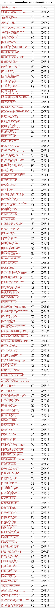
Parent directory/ (4, 6)
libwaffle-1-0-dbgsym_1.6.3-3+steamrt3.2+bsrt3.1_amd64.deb (13, 447)
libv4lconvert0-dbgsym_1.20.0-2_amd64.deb (9, 416)
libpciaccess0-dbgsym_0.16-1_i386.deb (8, 302)
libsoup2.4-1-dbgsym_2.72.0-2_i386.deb (8, 359)
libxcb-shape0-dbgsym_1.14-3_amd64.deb (9, 502)
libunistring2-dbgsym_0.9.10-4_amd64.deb (9, 405)
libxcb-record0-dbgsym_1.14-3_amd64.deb (9, 492)
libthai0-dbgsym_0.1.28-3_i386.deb (7, 391)
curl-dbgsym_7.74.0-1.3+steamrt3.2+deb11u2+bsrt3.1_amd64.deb (13, 12)
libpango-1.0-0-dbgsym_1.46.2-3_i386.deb (9, 290)
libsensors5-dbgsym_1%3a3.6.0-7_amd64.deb (10, 347)
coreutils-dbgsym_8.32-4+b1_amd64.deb (9, 11)
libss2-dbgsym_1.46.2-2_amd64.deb (8, 365)
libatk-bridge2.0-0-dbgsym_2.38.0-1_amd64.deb (10, 51)
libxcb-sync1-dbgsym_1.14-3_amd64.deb (9, 507)
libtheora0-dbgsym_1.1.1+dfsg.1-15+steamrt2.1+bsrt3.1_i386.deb (13, 394)
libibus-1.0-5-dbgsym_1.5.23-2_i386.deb (8, 213)
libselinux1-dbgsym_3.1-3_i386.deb (8, 345)
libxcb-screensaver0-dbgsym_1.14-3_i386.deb (10, 501)
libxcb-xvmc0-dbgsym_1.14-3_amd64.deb (9, 525)
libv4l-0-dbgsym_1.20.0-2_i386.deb (7, 415)
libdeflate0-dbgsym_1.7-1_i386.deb (7, 113)
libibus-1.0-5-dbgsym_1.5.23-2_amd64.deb (9, 212)
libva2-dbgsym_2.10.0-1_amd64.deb (8, 429)
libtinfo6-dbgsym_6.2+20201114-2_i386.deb (9, 399)
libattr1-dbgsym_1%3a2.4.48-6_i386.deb (8, 62)
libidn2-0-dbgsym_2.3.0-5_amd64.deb (8, 219)
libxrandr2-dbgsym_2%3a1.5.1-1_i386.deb (9, 561)
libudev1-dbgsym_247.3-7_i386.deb (8, 404)
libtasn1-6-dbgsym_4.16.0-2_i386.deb (8, 386)
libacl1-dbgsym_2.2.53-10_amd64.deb (8, 40)
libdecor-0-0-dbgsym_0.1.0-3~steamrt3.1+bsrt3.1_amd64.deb (12, 107)
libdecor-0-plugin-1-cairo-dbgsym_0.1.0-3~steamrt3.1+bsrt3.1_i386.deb (14, 111)
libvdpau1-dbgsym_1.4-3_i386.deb (7, 433)
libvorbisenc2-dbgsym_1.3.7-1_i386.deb (8, 438)
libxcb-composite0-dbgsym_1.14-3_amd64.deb (10, 472)
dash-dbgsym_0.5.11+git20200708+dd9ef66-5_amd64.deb (12, 13)
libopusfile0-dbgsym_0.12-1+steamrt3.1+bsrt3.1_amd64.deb (12, 277)
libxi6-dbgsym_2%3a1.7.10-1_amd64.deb (9, 542)
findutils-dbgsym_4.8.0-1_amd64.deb (8, 24)
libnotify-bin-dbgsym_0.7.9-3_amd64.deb (9, 263)
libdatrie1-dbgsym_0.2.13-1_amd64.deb (8, 98)
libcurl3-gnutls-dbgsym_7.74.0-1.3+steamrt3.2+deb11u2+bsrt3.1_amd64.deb (10, 93)
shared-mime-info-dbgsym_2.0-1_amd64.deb (9, 590)
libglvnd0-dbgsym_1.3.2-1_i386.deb (8, 185)
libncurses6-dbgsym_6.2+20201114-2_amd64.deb (10, 253)
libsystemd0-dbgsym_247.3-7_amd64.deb (9, 382)
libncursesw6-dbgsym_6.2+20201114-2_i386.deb (10, 257)
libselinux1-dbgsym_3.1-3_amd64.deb (8, 344)
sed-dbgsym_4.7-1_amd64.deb (7, 589)
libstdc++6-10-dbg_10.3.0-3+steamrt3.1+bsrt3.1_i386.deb (12, 373)
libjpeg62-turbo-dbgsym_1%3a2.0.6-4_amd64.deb (10, 227)
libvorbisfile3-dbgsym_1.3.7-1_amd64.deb (9, 439)
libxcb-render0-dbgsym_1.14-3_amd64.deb (9, 494)
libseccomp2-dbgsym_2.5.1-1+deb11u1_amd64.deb (11, 342)
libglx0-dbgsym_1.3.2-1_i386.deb (7, 190)
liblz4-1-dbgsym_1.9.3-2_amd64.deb (8, 238)
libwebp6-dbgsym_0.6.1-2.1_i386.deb (8, 458)
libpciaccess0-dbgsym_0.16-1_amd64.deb (9, 301)
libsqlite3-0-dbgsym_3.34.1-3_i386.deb (8, 364)
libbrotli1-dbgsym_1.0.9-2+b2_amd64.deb (9, 67)
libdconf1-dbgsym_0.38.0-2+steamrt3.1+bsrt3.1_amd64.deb (12, 103)
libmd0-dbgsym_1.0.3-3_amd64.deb (8, 244)
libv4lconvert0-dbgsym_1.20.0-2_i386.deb (9, 418)
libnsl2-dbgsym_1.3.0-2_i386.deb (7, 268)
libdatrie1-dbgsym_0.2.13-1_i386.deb (8, 100)
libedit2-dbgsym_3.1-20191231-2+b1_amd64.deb (10, 127)
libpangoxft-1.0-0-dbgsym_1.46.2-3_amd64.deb (10, 296)
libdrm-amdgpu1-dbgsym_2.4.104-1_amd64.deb (10, 115)
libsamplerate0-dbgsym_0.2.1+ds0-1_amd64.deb (10, 327)
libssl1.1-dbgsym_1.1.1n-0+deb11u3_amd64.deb (10, 369)
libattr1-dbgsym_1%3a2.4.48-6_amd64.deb (9, 61)
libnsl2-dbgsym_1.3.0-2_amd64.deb (8, 267)
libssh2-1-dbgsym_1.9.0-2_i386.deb (8, 368)
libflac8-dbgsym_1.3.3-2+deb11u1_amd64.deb (10, 146)
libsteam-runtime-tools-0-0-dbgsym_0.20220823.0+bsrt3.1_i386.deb (14, 378)
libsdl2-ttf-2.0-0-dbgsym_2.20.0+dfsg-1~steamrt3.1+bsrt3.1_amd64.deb (14, 340)
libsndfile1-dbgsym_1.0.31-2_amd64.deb (9, 355)
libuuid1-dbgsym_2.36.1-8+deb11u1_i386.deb (10, 413)
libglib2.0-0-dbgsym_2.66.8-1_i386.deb (8, 180)
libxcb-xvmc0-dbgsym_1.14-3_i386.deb (8, 526)
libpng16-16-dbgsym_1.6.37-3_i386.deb (8, 315)
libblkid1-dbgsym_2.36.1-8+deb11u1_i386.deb (10, 66)
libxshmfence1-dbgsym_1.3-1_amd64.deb (9, 565)
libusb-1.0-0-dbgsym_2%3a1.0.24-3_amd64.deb (10, 408)
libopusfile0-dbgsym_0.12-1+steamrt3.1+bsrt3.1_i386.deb (12, 278)
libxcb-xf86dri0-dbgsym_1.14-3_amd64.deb (9, 509)
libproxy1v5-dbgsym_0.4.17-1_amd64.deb (9, 316)
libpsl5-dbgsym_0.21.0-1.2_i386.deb (8, 320)
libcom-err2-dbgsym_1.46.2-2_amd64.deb (9, 87)
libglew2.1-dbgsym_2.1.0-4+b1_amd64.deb (9, 176)
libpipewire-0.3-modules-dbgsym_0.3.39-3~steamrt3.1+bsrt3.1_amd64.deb (15, 308)
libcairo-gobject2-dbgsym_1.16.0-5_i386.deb (9, 80)
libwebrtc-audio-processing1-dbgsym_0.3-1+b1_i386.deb (12, 460)
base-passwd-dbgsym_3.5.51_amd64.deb (9, 7)
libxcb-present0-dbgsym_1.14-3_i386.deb (9, 488)
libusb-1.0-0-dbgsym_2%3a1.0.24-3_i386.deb (9, 409)
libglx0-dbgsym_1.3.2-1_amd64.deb (8, 189)
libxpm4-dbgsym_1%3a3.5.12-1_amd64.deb (9, 555)
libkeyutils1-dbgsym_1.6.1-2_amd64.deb (8, 232)
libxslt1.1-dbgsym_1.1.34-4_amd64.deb (8, 567)
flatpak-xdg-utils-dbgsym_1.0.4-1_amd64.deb (9, 26)
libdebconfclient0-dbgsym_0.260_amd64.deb (9, 106)
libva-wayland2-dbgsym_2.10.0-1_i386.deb (9, 425)
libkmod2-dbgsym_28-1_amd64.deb (8, 234)
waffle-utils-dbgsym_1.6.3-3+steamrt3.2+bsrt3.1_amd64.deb (12, 600)
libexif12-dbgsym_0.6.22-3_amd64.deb (8, 135)
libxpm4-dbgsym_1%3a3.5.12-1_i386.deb (9, 556)
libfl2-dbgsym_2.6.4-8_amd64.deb (7, 144)
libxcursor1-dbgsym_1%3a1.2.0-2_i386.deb (9, 533)
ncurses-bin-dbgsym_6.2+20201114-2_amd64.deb (10, 584)
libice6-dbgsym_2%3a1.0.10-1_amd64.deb (9, 214)
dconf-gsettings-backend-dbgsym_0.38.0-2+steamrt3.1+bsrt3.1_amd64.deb (9, 18)
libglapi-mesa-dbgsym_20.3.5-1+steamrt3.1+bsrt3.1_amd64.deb (13, 174)
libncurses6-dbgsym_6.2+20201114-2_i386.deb (10, 254)
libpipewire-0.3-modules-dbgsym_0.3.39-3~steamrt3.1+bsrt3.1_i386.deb (14, 310)
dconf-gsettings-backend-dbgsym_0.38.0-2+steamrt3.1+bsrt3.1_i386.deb (15, 19)
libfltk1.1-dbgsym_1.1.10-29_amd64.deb (8, 149)
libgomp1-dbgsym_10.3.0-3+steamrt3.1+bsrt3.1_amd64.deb (12, 194)
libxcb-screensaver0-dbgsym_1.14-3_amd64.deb (10, 499)
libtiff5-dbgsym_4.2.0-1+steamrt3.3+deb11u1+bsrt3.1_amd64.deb (13, 395)
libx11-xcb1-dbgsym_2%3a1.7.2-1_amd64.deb (10, 467)
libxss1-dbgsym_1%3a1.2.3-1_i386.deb (8, 571)
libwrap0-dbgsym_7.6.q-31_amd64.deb (8, 462)
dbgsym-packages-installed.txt (7, 15)
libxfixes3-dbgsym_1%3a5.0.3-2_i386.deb (9, 538)
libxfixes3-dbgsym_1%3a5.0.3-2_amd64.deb (9, 537)
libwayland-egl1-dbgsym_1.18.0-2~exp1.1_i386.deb (11, 455)
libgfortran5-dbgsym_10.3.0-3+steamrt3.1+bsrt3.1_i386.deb (12, 168)
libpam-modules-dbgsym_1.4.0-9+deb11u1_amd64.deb (11, 286)
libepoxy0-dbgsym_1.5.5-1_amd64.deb (8, 132)
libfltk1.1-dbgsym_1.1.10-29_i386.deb (8, 150)
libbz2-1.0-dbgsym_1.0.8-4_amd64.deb (8, 72)
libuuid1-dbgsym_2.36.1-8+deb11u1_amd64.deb (10, 411)
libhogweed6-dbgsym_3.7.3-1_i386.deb (8, 210)
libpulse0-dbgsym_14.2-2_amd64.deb (8, 321)
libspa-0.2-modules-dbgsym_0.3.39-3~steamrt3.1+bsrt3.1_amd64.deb (14, 360)
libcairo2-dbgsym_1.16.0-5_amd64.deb (8, 81)
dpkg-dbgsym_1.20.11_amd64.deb (7, 22)
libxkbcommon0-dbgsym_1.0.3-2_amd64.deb (9, 547)
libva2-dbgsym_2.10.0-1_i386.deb (7, 430)
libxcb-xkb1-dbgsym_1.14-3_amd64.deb (8, 517)
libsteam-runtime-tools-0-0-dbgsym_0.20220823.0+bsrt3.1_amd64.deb (14, 376)
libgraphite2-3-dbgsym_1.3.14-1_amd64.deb (9, 199)
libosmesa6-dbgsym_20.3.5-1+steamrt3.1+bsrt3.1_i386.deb (12, 281)
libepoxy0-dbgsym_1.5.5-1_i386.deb (8, 134)
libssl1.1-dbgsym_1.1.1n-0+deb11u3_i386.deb (10, 370)
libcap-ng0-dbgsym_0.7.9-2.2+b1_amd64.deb (9, 84)
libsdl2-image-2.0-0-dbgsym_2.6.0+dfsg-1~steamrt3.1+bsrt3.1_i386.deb (14, 334)
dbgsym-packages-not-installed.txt (7, 16)
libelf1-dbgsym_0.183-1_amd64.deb (8, 130)
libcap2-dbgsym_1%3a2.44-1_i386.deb (8, 86)
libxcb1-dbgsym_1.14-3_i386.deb (7, 528)
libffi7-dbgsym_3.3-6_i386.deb (7, 142)
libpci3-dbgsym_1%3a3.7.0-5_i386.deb (8, 300)
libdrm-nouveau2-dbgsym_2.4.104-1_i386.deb (10, 121)
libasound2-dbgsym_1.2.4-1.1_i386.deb (8, 45)
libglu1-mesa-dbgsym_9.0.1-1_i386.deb (8, 183)
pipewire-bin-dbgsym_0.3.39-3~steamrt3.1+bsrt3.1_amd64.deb (13, 587)
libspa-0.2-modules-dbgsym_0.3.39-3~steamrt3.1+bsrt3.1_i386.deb (14, 361)
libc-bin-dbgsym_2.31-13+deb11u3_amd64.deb (10, 75)
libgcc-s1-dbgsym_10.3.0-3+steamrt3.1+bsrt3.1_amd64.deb (12, 159)
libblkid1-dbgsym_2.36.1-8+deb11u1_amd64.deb (10, 65)
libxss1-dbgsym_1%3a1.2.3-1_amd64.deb (9, 570)
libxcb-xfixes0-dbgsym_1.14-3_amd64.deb (9, 512)
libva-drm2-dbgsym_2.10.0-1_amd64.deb (9, 419)
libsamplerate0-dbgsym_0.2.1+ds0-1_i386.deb (10, 329)
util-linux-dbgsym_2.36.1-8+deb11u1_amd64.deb (10, 596)
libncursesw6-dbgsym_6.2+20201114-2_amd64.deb (11, 256)
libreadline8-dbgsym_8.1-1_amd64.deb (8, 326)
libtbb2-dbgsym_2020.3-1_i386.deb (8, 389)
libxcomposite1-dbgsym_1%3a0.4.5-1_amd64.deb (10, 530)
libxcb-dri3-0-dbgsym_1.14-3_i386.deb (8, 483)
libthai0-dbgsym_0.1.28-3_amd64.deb (8, 390)
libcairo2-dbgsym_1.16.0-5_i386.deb (8, 82)
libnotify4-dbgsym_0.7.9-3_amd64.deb (8, 264)
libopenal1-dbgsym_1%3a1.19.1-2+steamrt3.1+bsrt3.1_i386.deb (13, 273)
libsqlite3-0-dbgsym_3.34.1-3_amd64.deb (9, 363)
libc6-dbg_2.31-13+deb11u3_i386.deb (8, 77)
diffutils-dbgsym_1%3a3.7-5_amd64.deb (8, 21)
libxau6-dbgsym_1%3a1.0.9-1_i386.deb (8, 470)
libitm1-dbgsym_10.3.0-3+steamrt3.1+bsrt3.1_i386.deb (11, 223)
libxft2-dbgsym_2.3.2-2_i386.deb (7, 541)
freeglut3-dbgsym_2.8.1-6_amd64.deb (8, 28)
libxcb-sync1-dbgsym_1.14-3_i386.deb (8, 508)
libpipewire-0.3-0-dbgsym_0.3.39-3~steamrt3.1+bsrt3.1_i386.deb (13, 307)
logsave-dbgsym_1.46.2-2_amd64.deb (8, 581)
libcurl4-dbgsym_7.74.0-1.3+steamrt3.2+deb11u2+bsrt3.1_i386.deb (14, 97)
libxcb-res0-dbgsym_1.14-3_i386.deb (8, 498)
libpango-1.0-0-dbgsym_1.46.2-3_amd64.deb (9, 288)
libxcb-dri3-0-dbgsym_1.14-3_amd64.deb (9, 482)
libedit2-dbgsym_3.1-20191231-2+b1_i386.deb (10, 129)
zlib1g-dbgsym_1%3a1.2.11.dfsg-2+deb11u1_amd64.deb (12, 605)
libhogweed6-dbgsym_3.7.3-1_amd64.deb (9, 209)
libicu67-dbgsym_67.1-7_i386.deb (7, 218)
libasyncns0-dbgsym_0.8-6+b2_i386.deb (8, 50)
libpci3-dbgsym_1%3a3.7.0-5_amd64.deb (9, 298)
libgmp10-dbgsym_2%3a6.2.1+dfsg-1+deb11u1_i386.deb (12, 193)
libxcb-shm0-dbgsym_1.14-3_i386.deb (8, 506)
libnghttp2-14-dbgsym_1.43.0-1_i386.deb (9, 262)
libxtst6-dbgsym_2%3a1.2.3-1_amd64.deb (9, 575)
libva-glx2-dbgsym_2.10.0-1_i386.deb (8, 423)
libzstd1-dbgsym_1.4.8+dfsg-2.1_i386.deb (9, 580)
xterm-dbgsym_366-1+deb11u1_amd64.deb (9, 601)
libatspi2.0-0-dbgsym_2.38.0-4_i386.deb (8, 60)
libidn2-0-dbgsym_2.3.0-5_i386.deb (8, 220)
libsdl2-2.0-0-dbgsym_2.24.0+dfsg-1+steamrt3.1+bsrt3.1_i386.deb (13, 331)
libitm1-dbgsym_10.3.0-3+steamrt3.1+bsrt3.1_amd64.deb (12, 222)
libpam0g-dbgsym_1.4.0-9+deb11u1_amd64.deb (10, 287)
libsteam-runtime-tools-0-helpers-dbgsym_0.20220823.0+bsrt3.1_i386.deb (15, 381)
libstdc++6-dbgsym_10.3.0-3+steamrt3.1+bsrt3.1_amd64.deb (12, 374)
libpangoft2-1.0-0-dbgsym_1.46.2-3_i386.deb (9, 295)
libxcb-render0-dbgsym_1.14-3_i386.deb (8, 496)
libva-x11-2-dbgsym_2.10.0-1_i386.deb (8, 428)
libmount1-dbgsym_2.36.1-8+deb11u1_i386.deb (10, 248)
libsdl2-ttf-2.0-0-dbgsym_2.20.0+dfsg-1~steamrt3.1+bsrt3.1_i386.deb (14, 341)
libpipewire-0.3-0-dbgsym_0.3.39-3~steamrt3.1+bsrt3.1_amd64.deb (14, 306)
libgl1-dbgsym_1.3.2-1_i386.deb (7, 170)
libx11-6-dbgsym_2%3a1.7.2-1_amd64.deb (9, 464)
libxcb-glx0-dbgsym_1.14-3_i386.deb (8, 486)
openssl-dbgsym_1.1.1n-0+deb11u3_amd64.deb (10, 585)
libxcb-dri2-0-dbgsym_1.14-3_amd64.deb (9, 479)
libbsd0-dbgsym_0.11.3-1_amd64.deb (8, 70)
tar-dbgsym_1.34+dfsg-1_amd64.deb (8, 595)
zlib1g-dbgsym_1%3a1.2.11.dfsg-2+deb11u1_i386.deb (11, 606)
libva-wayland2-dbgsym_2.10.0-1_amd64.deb (9, 424)
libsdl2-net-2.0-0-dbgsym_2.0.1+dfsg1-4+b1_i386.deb (11, 339)
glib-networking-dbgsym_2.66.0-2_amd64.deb (10, 32)
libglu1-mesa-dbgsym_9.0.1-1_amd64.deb (9, 181)
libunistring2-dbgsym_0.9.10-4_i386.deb (8, 406)
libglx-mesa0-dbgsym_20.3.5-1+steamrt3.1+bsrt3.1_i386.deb (12, 188)
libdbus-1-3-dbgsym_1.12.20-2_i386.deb (8, 102)
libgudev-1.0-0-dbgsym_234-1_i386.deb (8, 205)
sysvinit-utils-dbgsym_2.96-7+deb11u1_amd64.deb (10, 594)
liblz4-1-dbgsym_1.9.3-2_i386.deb (7, 239)
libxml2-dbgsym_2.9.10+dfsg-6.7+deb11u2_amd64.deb (11, 550)
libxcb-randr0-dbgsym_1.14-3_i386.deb (8, 491)
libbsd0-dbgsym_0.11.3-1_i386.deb (7, 71)
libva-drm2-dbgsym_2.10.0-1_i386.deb (8, 420)
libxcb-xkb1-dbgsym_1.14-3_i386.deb (8, 518)
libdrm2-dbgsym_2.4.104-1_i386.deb (8, 126)
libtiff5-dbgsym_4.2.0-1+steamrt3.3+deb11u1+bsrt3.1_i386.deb (13, 396)
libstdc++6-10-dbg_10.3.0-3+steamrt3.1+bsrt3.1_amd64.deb (12, 371)
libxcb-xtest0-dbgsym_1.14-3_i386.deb (8, 521)
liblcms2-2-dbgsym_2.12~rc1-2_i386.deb (9, 237)
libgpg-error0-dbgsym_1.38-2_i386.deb (8, 198)
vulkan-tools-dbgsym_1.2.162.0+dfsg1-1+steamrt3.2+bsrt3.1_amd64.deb (15, 599)
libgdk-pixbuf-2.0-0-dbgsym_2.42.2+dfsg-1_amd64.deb (11, 164)
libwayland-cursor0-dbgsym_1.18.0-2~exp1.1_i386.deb (11, 453)
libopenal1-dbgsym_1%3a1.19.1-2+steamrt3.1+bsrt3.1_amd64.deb (14, 272)
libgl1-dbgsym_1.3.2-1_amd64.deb (7, 169)
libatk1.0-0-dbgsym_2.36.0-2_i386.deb (8, 55)
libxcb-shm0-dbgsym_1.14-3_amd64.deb (9, 504)
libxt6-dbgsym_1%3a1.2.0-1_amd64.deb (8, 572)
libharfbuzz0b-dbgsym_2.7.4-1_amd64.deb (9, 207)
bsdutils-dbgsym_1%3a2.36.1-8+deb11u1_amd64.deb (11, 10)
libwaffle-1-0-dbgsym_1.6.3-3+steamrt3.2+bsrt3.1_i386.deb (12, 448)
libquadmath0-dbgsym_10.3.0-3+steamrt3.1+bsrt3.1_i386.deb (13, 325)
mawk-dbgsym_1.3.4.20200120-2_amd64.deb (10, 582)
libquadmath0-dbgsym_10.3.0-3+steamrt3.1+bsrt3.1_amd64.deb (13, 324)
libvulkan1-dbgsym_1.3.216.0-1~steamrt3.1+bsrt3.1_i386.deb (12, 445)
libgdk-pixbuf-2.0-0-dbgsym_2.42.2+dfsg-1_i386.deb (11, 165)
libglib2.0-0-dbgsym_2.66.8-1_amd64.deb (9, 179)
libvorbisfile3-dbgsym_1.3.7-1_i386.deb (8, 440)
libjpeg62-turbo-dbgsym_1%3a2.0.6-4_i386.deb (10, 228)
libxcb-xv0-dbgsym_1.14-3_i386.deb (8, 523)
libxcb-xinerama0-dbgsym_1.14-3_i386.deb (9, 516)
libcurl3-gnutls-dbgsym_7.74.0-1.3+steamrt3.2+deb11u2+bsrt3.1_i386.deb (15, 95)
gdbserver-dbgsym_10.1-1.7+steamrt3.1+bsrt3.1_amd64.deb (12, 31)
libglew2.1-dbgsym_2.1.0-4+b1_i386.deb (9, 178)
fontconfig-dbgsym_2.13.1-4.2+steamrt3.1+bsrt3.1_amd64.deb (13, 27)
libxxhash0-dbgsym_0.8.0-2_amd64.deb (8, 577)
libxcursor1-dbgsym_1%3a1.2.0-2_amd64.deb (10, 532)
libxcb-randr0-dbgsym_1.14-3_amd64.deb (9, 489)
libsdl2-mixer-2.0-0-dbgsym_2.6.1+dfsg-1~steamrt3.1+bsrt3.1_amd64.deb (15, 335)
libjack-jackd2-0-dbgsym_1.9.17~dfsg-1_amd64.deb (11, 224)
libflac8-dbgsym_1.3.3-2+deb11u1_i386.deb (9, 147)
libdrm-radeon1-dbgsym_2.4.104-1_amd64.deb (10, 122)
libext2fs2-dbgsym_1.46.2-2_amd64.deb (8, 140)
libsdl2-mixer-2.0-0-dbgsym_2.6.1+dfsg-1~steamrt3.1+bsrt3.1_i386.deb (14, 336)
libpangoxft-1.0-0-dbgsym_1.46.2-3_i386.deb (9, 297)
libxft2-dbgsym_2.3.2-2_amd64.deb (8, 540)
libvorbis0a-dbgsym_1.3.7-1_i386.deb (8, 435)
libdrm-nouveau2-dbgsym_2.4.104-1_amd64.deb (10, 120)
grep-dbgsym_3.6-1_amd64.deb (7, 36)
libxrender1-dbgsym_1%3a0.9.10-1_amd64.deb (10, 562)
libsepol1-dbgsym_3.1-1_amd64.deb (8, 350)
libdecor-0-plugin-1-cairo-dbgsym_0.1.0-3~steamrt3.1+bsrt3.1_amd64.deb (15, 110)
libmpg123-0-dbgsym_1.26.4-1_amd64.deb (9, 251)
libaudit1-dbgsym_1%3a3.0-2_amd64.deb (9, 63)
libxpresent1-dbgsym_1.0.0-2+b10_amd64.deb (10, 557)
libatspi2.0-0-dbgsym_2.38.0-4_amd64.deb (9, 58)
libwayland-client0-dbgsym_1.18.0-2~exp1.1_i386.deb (11, 450)
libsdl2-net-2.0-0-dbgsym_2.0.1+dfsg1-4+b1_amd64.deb (11, 337)
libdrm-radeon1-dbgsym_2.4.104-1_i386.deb (9, 124)
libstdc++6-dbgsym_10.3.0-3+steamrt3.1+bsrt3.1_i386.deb (12, 375)
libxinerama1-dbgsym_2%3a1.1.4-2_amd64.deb (10, 545)
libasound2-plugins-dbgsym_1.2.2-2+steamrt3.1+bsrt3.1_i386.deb (13, 47)
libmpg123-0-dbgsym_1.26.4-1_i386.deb (8, 252)
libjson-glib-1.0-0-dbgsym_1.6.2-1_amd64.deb (10, 229)
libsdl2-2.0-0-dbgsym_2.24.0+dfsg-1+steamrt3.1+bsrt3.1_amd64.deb (14, 330)
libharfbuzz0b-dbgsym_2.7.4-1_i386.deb (8, 208)
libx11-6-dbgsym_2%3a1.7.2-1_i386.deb (8, 465)
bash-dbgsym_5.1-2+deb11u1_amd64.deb (9, 8)
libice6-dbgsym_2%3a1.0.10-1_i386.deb (8, 215)
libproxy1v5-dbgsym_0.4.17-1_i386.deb (8, 317)
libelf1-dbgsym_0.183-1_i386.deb (7, 131)
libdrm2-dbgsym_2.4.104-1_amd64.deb (8, 125)
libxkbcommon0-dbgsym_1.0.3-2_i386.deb (9, 548)
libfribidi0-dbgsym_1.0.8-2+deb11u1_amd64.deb (10, 156)
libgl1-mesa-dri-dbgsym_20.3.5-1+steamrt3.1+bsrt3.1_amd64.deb (13, 171)
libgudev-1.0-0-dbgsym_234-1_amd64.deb (9, 204)
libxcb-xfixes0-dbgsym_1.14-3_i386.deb (8, 513)
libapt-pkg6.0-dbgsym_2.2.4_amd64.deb (8, 42)
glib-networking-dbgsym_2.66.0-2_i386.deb (9, 33)
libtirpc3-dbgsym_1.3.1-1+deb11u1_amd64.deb (10, 400)
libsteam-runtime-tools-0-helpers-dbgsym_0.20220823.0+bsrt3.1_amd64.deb (9, 380)
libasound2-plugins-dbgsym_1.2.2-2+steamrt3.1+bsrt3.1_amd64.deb (14, 46)
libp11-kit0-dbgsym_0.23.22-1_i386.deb (8, 283)
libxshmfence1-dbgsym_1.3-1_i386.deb (8, 566)
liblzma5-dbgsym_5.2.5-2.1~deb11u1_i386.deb (10, 242)
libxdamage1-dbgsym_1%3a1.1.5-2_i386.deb (9, 536)
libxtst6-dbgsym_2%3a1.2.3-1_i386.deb (8, 576)
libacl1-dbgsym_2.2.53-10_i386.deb (8, 41)
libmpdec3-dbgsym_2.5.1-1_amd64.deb (8, 249)
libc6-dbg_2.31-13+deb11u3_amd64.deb (9, 76)
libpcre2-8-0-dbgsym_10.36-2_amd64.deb (9, 303)
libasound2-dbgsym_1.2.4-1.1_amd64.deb (9, 43)
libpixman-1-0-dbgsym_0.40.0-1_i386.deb (9, 312)
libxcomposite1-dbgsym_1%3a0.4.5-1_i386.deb (10, 531)
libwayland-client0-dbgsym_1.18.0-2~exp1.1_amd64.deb (12, 449)
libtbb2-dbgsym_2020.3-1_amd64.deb (8, 387)
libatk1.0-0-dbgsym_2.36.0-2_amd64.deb (9, 53)
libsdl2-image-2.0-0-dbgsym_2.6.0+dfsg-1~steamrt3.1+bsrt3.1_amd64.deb (15, 332)
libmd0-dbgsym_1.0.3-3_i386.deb (7, 246)
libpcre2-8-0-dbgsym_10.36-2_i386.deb (8, 305)
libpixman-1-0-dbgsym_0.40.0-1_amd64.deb (9, 311)
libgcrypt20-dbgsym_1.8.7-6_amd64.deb (8, 161)
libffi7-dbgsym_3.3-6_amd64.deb (7, 141)
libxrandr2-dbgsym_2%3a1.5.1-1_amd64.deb (9, 560)
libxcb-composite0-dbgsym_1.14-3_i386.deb (9, 473)
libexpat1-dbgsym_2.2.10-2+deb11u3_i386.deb (10, 139)
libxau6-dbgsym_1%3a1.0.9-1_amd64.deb (9, 469)
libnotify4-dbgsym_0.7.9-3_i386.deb (8, 266)
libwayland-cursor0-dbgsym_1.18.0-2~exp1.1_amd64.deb (12, 452)
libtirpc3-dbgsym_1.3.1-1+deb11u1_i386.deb (9, 401)
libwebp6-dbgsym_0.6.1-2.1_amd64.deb (8, 457)
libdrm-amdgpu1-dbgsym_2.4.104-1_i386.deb (9, 116)
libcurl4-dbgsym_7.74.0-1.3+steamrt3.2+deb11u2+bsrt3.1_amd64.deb (14, 96)
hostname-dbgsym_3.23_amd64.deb (8, 38)
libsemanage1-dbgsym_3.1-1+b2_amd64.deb (9, 346)
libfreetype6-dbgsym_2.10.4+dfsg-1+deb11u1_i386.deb (11, 155)
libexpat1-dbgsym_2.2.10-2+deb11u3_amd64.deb (10, 137)
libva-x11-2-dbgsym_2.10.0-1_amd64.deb (9, 426)
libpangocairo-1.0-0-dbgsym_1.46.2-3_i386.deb (10, 292)
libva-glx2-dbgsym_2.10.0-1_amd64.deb (8, 421)
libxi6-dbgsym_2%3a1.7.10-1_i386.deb (8, 543)
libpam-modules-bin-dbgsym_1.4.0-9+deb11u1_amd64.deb (12, 285)
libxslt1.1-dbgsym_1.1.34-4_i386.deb (8, 569)
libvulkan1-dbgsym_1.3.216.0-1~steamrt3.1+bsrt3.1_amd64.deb (13, 444)
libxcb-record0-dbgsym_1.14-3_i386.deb (8, 493)
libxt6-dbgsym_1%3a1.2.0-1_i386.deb (8, 574)
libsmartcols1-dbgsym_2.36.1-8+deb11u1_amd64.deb (11, 354)
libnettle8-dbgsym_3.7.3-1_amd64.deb (8, 258)
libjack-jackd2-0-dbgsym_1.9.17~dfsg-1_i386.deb (10, 225)
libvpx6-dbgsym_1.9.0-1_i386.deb (7, 443)
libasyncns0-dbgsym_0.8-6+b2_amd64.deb (9, 48)
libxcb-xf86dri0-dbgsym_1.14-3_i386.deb (9, 511)
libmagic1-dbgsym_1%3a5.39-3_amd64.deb (9, 243)
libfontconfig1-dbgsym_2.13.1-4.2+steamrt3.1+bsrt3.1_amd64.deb (13, 151)
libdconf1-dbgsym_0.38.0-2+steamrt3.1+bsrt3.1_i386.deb (12, 105)
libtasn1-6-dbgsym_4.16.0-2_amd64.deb (8, 385)
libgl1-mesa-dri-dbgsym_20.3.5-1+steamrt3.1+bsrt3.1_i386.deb (13, 173)
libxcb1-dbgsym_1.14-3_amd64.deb (8, 527)
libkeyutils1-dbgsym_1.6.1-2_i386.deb (8, 233)
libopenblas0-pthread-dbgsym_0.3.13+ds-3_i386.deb (11, 276)
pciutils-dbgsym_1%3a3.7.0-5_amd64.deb (9, 586)
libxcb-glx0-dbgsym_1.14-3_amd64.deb (8, 484)
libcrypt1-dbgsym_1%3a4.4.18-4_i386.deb (9, 91)
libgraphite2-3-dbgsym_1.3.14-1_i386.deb (9, 200)
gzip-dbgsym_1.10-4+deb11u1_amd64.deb (9, 37)
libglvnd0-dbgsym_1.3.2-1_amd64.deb (8, 184)
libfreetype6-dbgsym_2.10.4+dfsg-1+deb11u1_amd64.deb (12, 154)
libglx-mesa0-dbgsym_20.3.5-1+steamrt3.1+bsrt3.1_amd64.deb (13, 186)
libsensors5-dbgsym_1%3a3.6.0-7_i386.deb (9, 349)
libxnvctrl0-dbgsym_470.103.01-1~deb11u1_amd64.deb (11, 552)
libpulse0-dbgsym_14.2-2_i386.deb (7, 322)
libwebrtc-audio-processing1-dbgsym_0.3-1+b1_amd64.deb (12, 459)
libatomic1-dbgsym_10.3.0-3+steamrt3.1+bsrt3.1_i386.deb (12, 57)
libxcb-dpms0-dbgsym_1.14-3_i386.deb (8, 478)
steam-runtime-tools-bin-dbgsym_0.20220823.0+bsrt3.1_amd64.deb (14, 591)
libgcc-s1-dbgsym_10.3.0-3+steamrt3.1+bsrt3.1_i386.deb (12, 160)
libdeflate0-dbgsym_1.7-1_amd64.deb (8, 112)
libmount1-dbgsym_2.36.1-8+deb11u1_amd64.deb (10, 247)
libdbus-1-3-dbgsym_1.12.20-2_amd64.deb (9, 101)
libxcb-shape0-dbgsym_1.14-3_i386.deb (8, 503)
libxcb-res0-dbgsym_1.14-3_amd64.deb (8, 497)
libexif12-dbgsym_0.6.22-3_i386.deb (8, 136)
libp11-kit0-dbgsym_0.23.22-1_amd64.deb (9, 282)
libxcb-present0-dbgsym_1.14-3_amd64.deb (9, 487)
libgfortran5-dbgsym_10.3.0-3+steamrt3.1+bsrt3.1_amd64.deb (13, 166)
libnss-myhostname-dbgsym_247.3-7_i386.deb (10, 271)
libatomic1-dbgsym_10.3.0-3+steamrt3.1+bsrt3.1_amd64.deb (12, 56)
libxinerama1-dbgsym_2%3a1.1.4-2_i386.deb (9, 546)
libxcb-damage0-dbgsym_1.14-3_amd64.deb (9, 474)
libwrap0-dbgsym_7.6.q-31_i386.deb (8, 463)
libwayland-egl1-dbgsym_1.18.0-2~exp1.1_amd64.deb (11, 454)
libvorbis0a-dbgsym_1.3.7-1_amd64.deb (8, 434)
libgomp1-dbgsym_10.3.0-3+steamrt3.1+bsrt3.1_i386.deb (12, 195)
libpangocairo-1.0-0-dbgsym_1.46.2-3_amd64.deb (10, 291)
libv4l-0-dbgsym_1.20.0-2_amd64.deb (8, 414)
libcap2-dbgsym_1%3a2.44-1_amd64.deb (9, 85)
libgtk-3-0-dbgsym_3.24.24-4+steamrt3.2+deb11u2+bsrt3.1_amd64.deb (14, 202)
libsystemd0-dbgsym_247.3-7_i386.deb (8, 384)
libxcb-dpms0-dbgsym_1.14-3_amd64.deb (9, 477)
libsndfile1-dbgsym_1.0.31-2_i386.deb (8, 356)
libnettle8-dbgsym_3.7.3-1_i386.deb (8, 259)
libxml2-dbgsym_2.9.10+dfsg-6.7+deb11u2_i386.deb (11, 551)
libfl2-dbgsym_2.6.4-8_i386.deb (7, 145)
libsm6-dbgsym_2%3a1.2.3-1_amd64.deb (9, 351)
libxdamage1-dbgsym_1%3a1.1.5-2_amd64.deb (10, 535)
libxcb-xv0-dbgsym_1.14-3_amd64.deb (8, 522)
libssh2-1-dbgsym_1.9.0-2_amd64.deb (8, 366)
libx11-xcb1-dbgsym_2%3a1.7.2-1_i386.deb (9, 468)
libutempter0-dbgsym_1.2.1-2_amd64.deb (9, 410)
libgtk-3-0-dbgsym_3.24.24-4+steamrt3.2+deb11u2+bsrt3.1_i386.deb (14, 203)
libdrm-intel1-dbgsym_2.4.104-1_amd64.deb (9, 117)
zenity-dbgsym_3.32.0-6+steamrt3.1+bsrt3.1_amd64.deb (12, 604)
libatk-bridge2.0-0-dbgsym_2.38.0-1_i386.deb (9, 52)
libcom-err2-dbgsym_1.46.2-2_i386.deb (8, 89)
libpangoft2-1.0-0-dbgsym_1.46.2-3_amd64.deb (10, 293)
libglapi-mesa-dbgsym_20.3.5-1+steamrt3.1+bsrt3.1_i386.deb (12, 175)
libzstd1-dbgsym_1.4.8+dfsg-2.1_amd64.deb (9, 579)
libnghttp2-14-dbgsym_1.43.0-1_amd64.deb (9, 261)
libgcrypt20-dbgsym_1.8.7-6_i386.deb (8, 163)
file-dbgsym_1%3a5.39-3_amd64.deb (8, 23)
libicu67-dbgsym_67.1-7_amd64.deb (8, 217)
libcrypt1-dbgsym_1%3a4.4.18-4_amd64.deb (9, 90)
